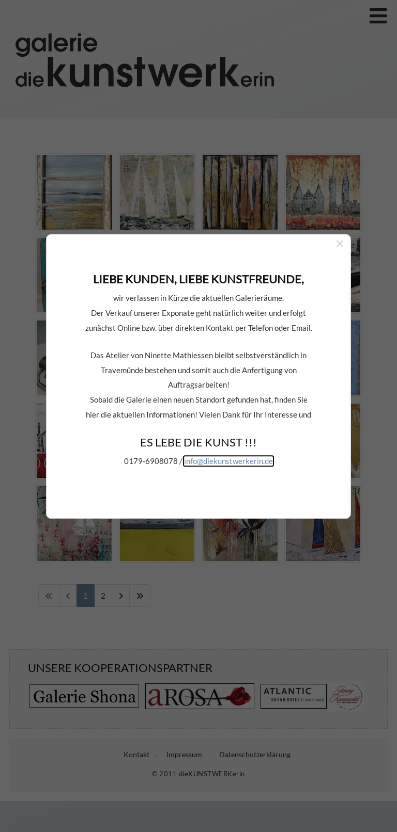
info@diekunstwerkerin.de (228, 419)
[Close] (339, 202)
